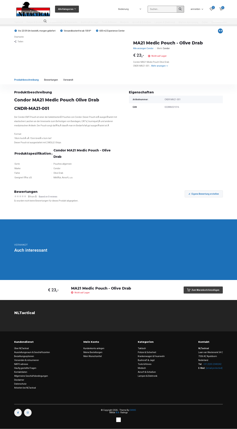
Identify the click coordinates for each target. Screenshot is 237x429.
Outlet (205, 22)
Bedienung (123, 9)
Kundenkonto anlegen (93, 348)
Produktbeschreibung (26, 79)
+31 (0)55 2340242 (212, 364)
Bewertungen (51, 79)
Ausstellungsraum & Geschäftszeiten (32, 352)
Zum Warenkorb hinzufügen (203, 290)
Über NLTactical (21, 348)
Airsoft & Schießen (141, 22)
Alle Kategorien (67, 9)
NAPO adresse (21, 364)
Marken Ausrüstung (188, 22)
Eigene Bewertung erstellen (204, 194)
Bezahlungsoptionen (24, 356)
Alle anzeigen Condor (143, 48)
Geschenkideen (219, 22)
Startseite (19, 37)
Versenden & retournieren (26, 360)
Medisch (124, 22)
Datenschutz (20, 384)
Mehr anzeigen (159, 66)
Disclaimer (19, 380)
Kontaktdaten (20, 372)
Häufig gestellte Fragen (25, 368)
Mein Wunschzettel (92, 356)
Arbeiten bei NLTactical (25, 388)
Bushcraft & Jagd (89, 22)
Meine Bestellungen (92, 352)
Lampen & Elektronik (164, 22)
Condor (166, 48)
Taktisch (18, 22)
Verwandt (68, 79)
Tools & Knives (109, 22)
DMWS (133, 410)
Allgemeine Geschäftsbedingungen (31, 376)
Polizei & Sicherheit (36, 22)
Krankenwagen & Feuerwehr (63, 22)
